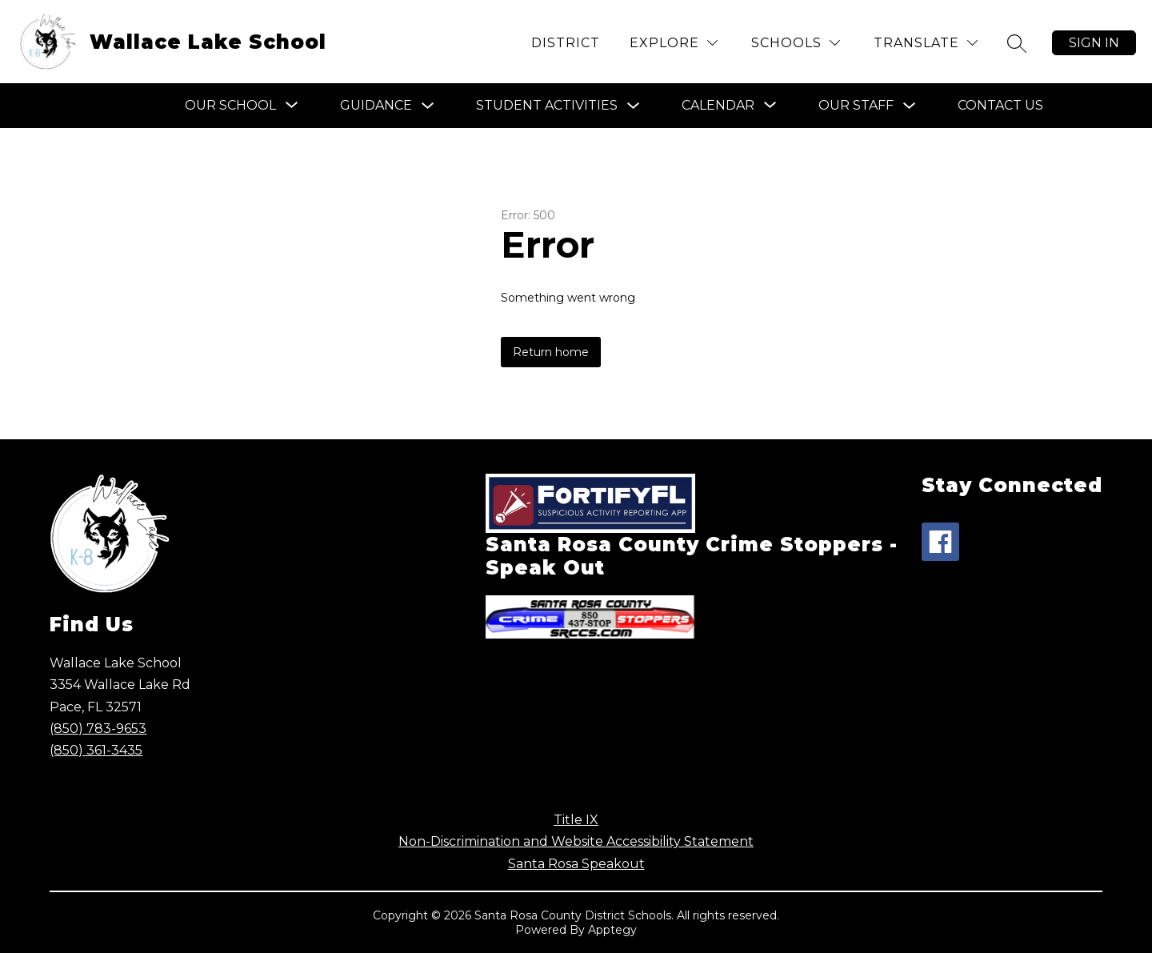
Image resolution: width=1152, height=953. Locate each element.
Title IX (576, 819)
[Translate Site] (926, 43)
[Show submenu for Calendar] (718, 105)
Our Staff (856, 105)
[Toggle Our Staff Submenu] (909, 106)
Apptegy (612, 930)
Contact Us (1000, 105)
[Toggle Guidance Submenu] (428, 106)
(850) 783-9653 (98, 728)
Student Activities (547, 105)
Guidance (376, 105)
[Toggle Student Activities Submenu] (633, 106)
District (565, 42)
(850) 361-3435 (96, 750)
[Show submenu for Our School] (230, 105)
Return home (551, 352)
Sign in (1094, 42)
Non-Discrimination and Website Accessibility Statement (576, 841)
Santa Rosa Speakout (576, 863)
